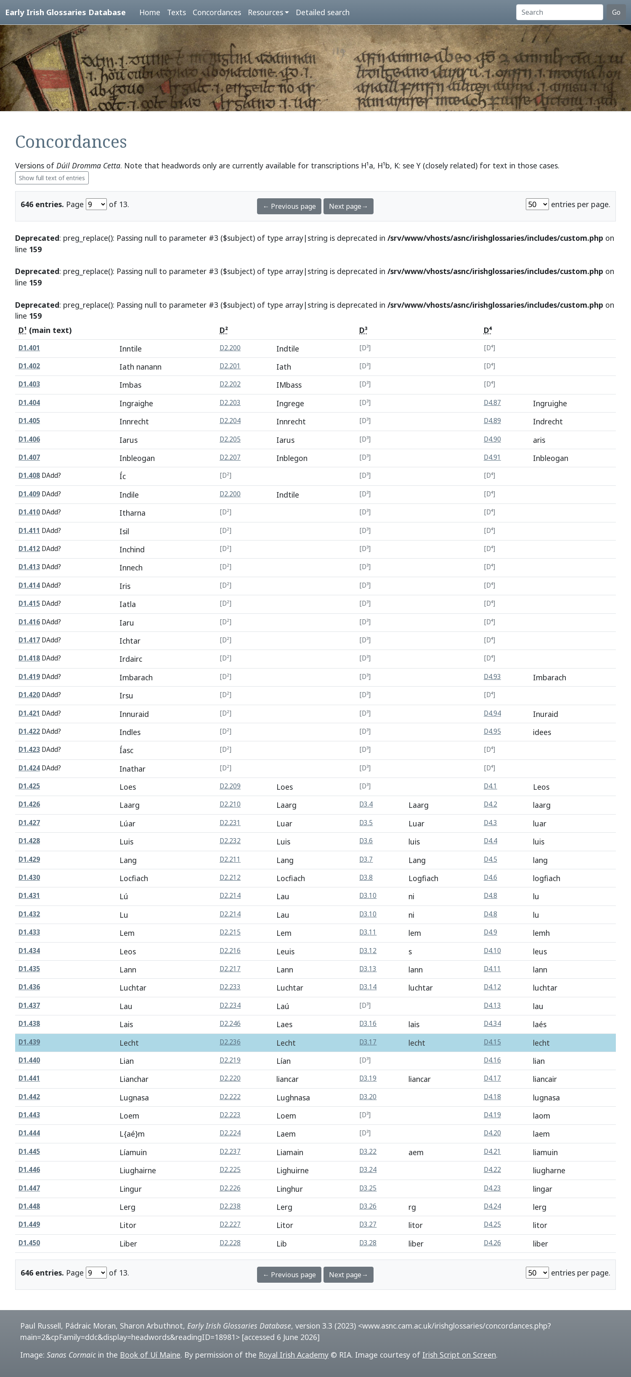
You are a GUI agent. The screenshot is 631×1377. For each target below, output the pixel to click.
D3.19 (367, 1078)
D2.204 (230, 420)
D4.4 (490, 840)
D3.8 (366, 877)
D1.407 (29, 457)
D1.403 (29, 384)
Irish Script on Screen (459, 1355)
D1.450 (29, 1243)
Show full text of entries (52, 178)
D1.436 (29, 987)
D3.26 (367, 1206)
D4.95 (492, 731)
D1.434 (29, 950)
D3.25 (367, 1188)
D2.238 (230, 1206)
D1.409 (29, 494)
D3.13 (367, 968)
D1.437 (29, 1005)
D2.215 (230, 932)
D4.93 (492, 676)
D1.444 (29, 1133)
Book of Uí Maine (150, 1355)
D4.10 (492, 950)
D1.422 (29, 731)
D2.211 (230, 859)
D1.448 (29, 1206)
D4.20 (492, 1133)
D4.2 (490, 804)
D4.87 (492, 402)
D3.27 (367, 1224)
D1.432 (29, 914)
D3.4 (366, 804)
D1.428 (29, 840)
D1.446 (29, 1169)
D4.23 (492, 1188)
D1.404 (29, 402)
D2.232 (230, 840)
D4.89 (492, 420)
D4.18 (492, 1096)
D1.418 (29, 658)
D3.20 (367, 1096)
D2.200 (230, 348)
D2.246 (230, 1023)
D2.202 (230, 384)
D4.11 (492, 968)
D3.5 (366, 822)
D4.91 (492, 457)
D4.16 (492, 1060)
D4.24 (492, 1206)
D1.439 (29, 1042)
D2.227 (230, 1224)
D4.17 (492, 1078)
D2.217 (230, 968)
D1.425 (29, 786)
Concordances (217, 12)
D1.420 (29, 694)
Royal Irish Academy (294, 1355)
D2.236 (230, 1042)
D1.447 (29, 1188)
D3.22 (367, 1151)
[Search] (559, 12)
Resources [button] (265, 12)
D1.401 (29, 348)
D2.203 (230, 402)
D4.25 (492, 1224)
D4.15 (492, 1042)
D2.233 (230, 987)
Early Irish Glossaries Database (65, 12)
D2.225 (230, 1169)
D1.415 (29, 603)
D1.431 (29, 895)
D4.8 (490, 895)
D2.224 (230, 1133)
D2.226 (230, 1188)
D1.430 (29, 877)
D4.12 (492, 987)
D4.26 (492, 1243)
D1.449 (29, 1224)
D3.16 (367, 1023)
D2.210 (230, 804)
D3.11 (367, 932)
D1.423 (29, 749)
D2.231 (230, 822)
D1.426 (29, 804)
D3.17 (367, 1042)
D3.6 (366, 840)
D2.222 (230, 1096)
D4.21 (492, 1151)
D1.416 (29, 622)
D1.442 (29, 1096)
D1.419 (29, 676)
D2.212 (230, 877)
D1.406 (29, 439)
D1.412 (29, 548)
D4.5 (490, 859)
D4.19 (492, 1115)
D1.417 (29, 640)
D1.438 (29, 1023)
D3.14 (367, 987)
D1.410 (29, 512)
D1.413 (29, 566)
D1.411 (29, 530)
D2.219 (230, 1060)
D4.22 (492, 1169)
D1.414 (29, 585)
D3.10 (367, 895)
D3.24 (367, 1169)
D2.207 (230, 457)
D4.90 (492, 439)
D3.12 (367, 950)
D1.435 (29, 968)
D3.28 (367, 1243)
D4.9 (490, 932)
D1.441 (29, 1078)
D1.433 (29, 932)
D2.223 (230, 1115)
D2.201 (230, 366)
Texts (176, 12)
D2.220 (230, 1078)
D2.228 (230, 1243)
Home (149, 12)
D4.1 (490, 786)
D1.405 (29, 420)
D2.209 (230, 786)
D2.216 (230, 950)
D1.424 (29, 768)
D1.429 (29, 859)
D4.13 (492, 1005)
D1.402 (29, 366)
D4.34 (492, 1023)
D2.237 (230, 1151)
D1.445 (29, 1151)
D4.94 (492, 713)
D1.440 (29, 1060)
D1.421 (29, 713)
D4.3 (490, 822)
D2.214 (230, 895)
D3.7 (366, 859)
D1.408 (29, 475)
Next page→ (348, 206)
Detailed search (323, 12)
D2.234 (230, 1005)
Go (616, 12)
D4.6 (490, 877)
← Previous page (289, 206)
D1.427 (29, 822)
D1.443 (29, 1115)
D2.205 (230, 439)
